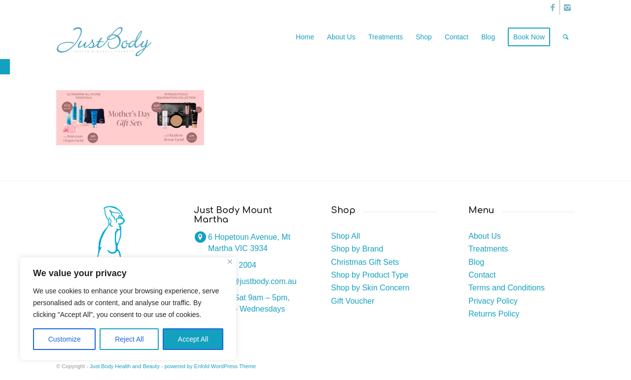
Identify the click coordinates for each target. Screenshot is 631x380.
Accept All (193, 339)
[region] (128, 308)
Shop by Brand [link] (357, 249)
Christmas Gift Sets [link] (365, 262)
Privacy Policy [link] (493, 301)
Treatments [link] (488, 249)
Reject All (129, 339)
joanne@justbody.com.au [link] (252, 281)
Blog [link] (476, 262)
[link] (5, 66)
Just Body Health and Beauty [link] (125, 366)
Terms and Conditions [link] (506, 288)
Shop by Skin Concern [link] (370, 288)
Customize (64, 339)
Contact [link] (481, 275)
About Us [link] (484, 236)
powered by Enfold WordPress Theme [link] (210, 366)
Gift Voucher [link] (353, 301)
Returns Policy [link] (493, 314)
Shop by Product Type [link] (370, 275)
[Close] (230, 261)
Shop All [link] (345, 236)
